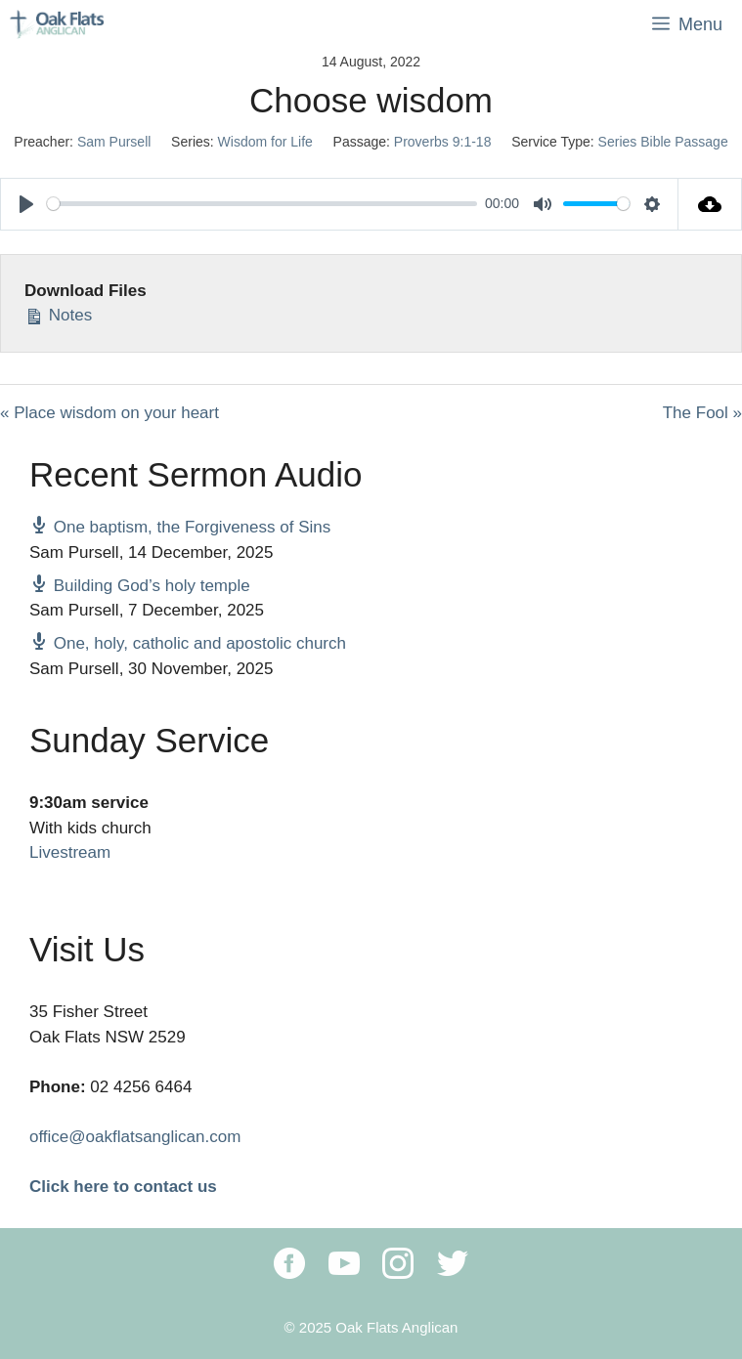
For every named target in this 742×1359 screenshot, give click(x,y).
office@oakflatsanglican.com (134, 1136)
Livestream (69, 852)
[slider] (262, 203)
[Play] (26, 204)
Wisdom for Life (265, 141)
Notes (58, 313)
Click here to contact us (123, 1186)
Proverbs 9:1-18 (443, 141)
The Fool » (702, 412)
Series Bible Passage (663, 141)
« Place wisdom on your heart (109, 412)
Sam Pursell (114, 141)
